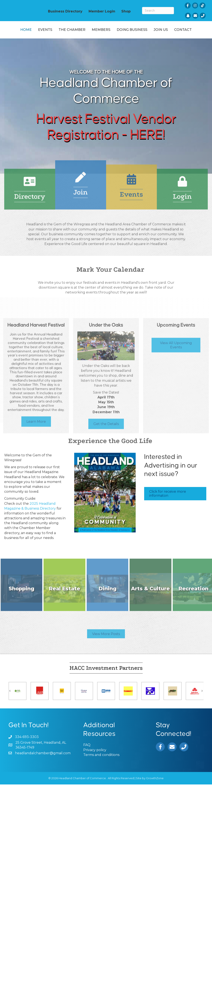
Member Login (102, 11)
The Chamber (69, 32)
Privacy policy (94, 766)
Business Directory (65, 11)
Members (99, 32)
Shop (126, 11)
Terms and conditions (101, 771)
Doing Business (178, 32)
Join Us (94, 46)
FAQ (86, 762)
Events (43, 32)
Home (24, 32)
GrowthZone (155, 795)
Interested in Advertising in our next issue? (170, 482)
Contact (116, 46)
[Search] (158, 10)
